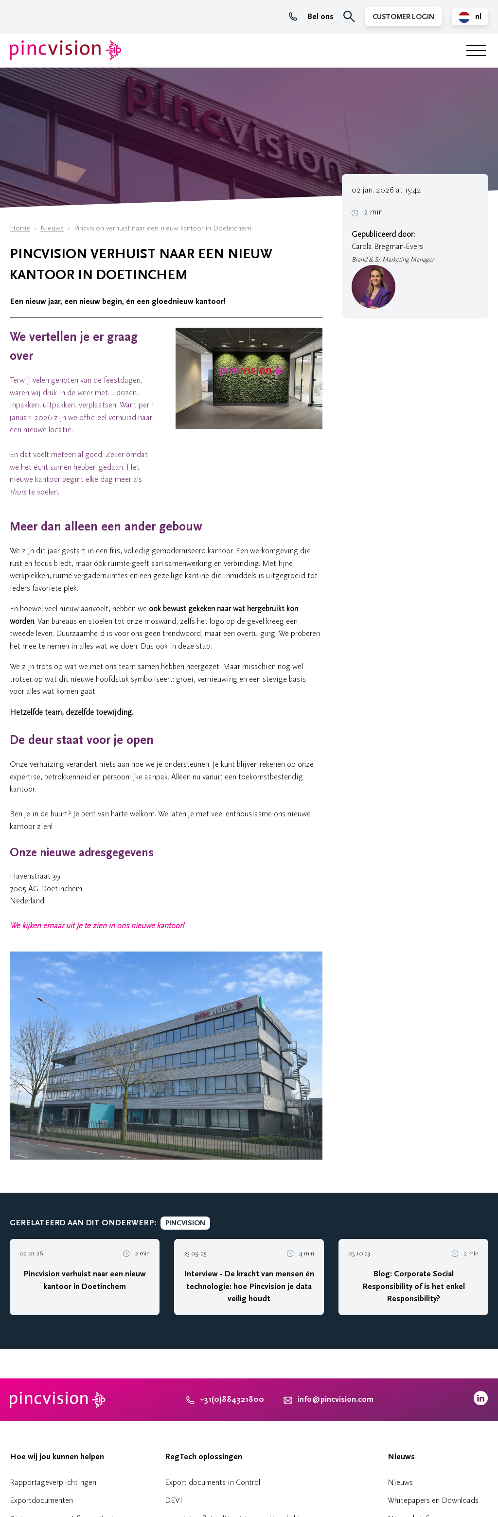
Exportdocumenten (41, 1500)
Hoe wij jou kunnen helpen (57, 1457)
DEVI (173, 1500)
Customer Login (403, 17)
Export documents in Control (212, 1482)
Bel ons (311, 16)
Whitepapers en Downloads (433, 1500)
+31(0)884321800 (225, 1399)
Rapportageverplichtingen (53, 1482)
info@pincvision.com (336, 1399)
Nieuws (52, 228)
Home (20, 228)
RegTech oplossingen (203, 1457)
